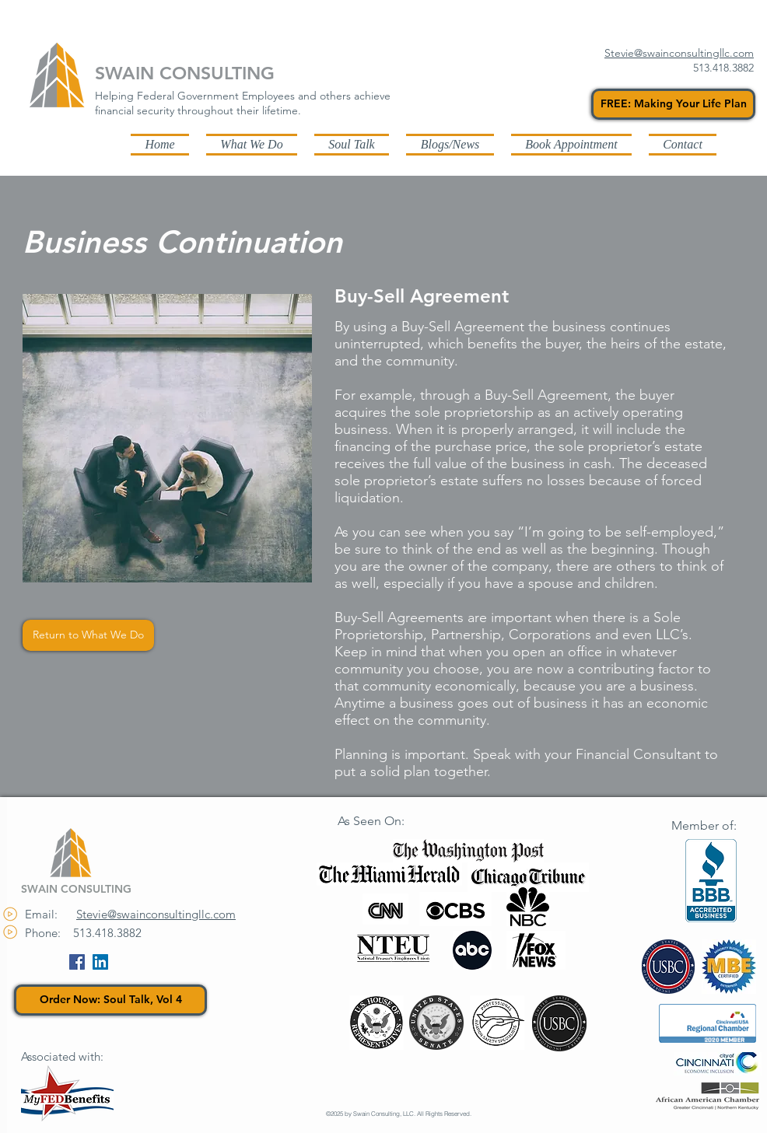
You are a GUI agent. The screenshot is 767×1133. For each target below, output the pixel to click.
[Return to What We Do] (88, 635)
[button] (450, 144)
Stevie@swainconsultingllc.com (156, 914)
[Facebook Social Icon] (77, 962)
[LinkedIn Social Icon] (100, 962)
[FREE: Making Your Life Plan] (673, 104)
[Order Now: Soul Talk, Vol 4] (110, 1000)
